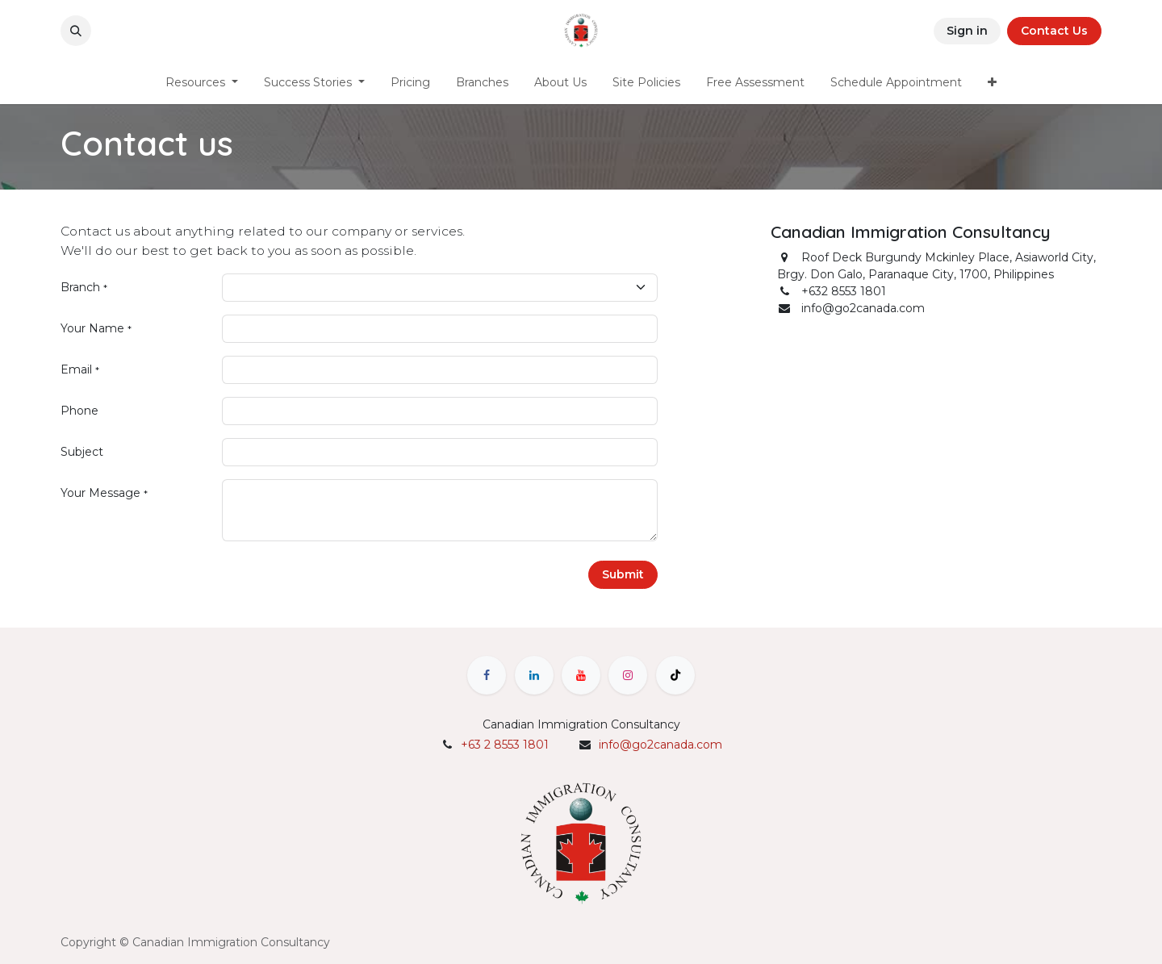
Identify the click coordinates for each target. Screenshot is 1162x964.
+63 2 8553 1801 (505, 744)
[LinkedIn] (534, 675)
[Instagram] (627, 675)
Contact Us (1054, 30)
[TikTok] (675, 675)
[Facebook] (486, 675)
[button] (76, 30)
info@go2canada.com (660, 744)
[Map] (936, 460)
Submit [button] (623, 574)
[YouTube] (581, 675)
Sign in (967, 30)
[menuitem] (202, 82)
